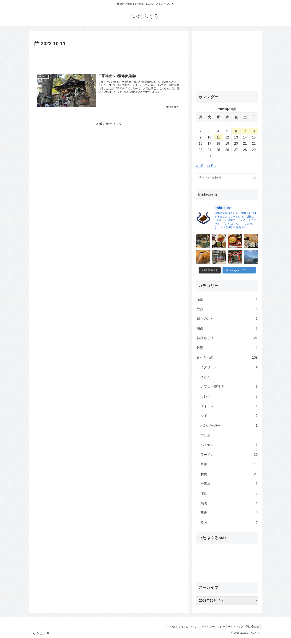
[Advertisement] (109, 58)
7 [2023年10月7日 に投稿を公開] (245, 131)
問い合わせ (252, 626)
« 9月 (200, 166)
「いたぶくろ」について (178, 626)
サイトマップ (234, 626)
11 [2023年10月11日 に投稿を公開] (218, 137)
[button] (254, 178)
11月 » (212, 166)
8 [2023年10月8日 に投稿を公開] (254, 131)
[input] (227, 178)
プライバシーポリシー (209, 626)
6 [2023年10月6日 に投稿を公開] (236, 131)
